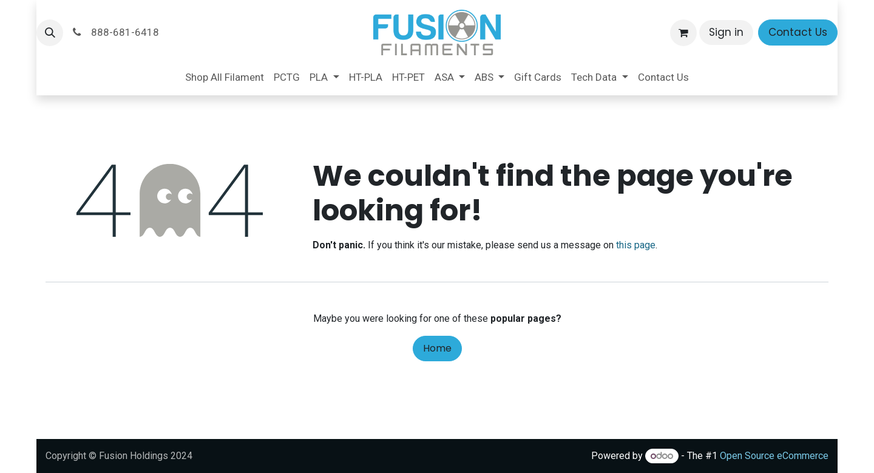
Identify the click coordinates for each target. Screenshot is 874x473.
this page (636, 245)
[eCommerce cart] (683, 32)
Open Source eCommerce (774, 455)
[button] (49, 32)
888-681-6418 (114, 32)
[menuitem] (224, 77)
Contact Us (797, 32)
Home (437, 348)
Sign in (726, 32)
